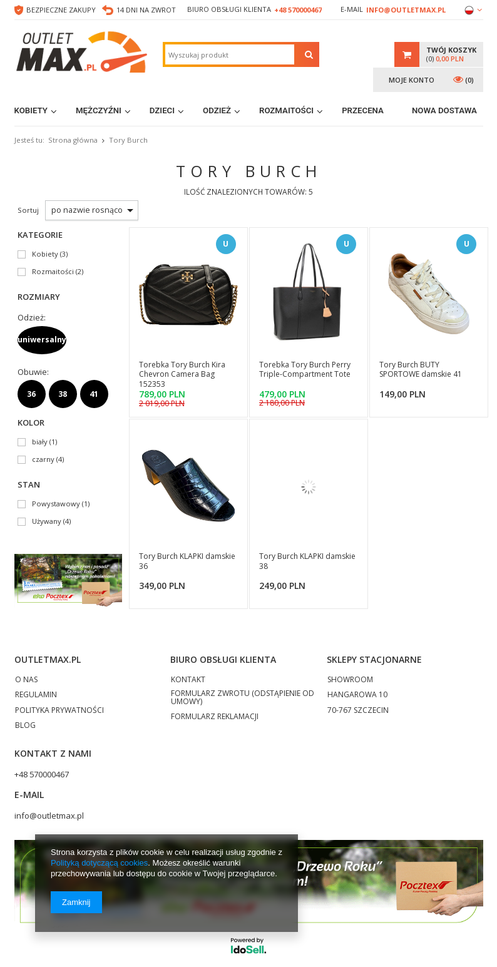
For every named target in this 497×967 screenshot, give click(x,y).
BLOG (25, 726)
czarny (43, 460)
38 (62, 394)
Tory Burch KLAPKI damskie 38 (307, 561)
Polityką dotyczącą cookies (99, 862)
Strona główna (73, 140)
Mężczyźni (98, 110)
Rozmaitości (286, 110)
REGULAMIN (36, 695)
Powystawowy (56, 504)
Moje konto (411, 79)
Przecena (363, 110)
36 (31, 394)
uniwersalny (42, 339)
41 (94, 394)
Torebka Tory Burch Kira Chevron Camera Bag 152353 (182, 374)
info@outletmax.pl (406, 9)
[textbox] (229, 54)
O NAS (26, 680)
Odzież (217, 110)
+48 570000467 (298, 9)
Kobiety (31, 110)
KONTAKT (188, 680)
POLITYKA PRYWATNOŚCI (59, 711)
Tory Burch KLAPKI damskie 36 (187, 561)
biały (40, 442)
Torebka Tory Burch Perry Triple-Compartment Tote (305, 370)
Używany (46, 522)
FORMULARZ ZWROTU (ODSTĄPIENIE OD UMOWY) (242, 698)
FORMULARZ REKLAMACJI (215, 717)
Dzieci (162, 110)
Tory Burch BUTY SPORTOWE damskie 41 (420, 370)
